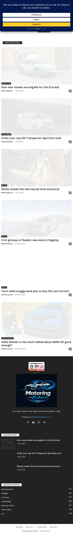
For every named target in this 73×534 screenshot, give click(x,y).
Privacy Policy (45, 531)
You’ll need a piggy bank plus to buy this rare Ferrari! (35, 291)
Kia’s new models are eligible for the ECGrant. (30, 87)
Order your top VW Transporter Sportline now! (31, 138)
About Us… (30, 527)
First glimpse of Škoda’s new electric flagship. (30, 240)
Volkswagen (6, 134)
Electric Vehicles (7, 338)
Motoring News (7, 489)
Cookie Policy (42, 527)
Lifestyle (4, 493)
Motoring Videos (7, 506)
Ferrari (4, 287)
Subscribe (53, 527)
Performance (6, 510)
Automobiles (6, 501)
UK (2, 514)
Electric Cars (6, 83)
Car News (5, 497)
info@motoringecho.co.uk (41, 417)
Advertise (19, 527)
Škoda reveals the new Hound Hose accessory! (30, 189)
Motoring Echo (7, 91)
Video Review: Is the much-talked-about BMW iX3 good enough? (36, 343)
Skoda (4, 185)
